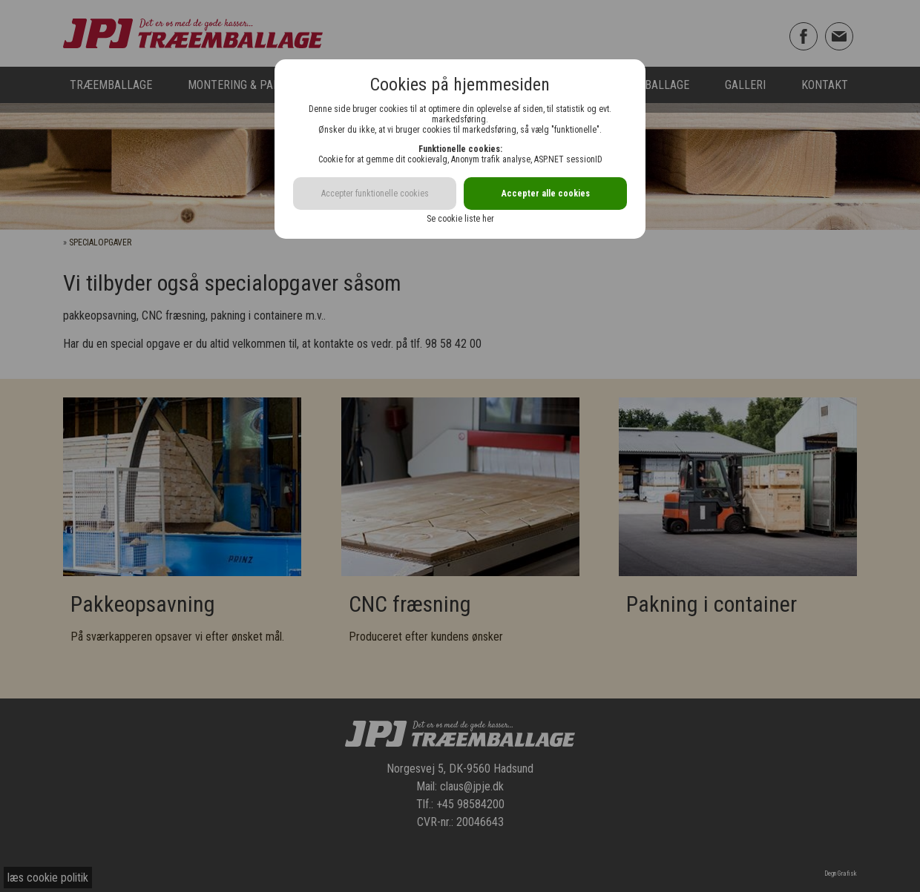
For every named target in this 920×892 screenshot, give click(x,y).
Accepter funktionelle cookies (375, 193)
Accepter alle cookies (546, 193)
